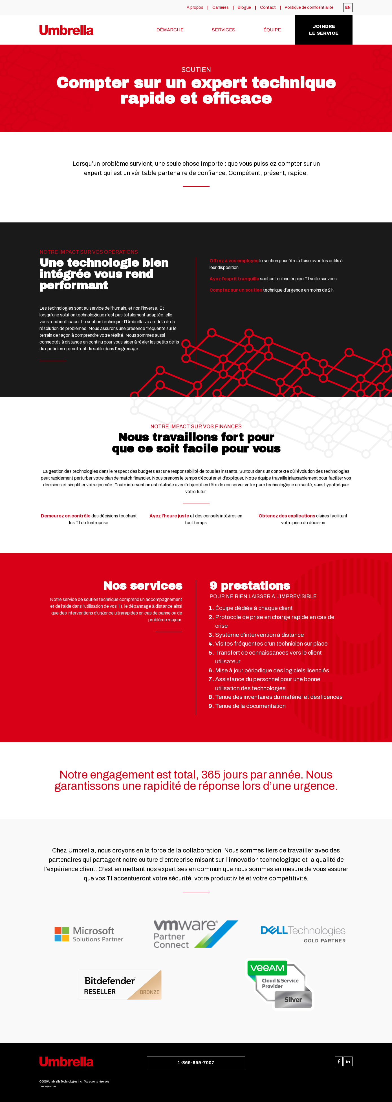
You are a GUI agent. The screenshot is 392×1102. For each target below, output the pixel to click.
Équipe (272, 29)
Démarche (170, 29)
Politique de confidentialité (309, 8)
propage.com (47, 1086)
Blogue (244, 8)
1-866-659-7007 (195, 1062)
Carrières (220, 8)
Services (223, 29)
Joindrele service (323, 30)
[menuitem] (348, 7)
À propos (195, 8)
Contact (268, 8)
